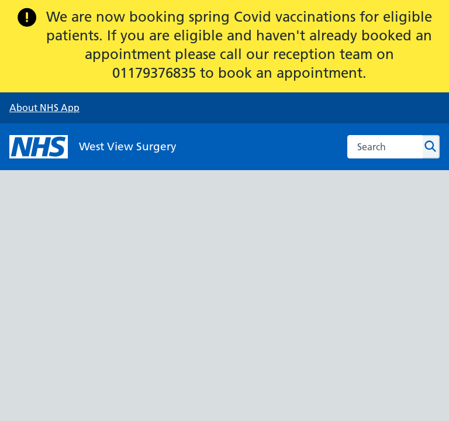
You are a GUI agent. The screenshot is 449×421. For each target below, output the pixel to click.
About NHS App (44, 107)
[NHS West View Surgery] (93, 146)
